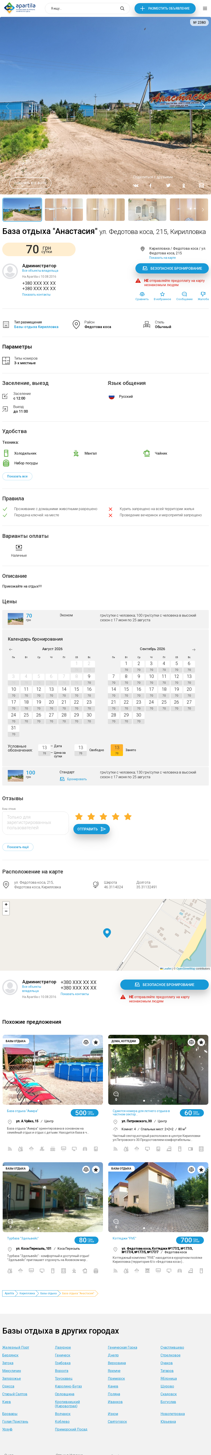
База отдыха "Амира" (22, 1111)
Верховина (117, 1363)
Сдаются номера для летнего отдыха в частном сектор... (141, 1112)
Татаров (167, 1371)
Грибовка (62, 1363)
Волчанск (62, 1414)
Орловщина (64, 1394)
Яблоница (169, 1378)
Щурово (167, 1386)
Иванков (115, 1402)
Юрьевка (168, 1421)
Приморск (116, 1378)
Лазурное (63, 1347)
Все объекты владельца (40, 270)
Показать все (17, 476)
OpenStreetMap (185, 968)
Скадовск (169, 1394)
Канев (113, 1386)
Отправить (91, 829)
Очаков (167, 1363)
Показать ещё (18, 847)
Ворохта (61, 1371)
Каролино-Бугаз (68, 1386)
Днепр (113, 1355)
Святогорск (117, 1421)
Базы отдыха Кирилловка (36, 327)
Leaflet (165, 968)
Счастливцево (172, 1347)
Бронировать (77, 779)
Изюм (113, 1414)
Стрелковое (171, 1355)
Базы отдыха (48, 1293)
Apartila (9, 1293)
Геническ (62, 1355)
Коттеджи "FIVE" (124, 1238)
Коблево (62, 1421)
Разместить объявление (169, 8)
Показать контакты (36, 294)
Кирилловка (27, 1293)
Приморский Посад (71, 1429)
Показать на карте (162, 257)
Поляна (114, 1394)
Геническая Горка (122, 1347)
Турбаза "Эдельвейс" (23, 1238)
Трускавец (63, 1378)
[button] (107, 933)
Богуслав (168, 1402)
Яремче (114, 1371)
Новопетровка (173, 1414)
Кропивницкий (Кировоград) (67, 1404)
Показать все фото (30, 183)
